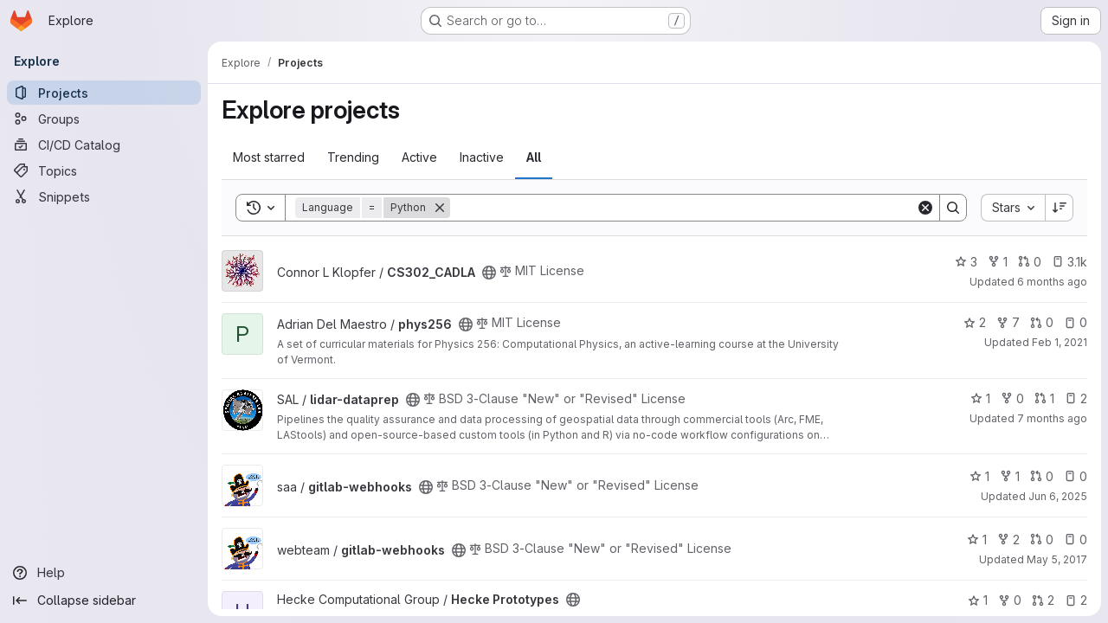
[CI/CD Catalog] (104, 144)
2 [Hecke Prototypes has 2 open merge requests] (1043, 600)
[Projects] (104, 92)
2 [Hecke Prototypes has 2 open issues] (1076, 600)
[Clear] (925, 207)
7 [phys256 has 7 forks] (1008, 322)
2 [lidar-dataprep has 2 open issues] (1076, 398)
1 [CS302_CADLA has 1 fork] (998, 261)
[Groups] (104, 118)
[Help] (104, 573)
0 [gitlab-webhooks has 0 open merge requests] (1041, 476)
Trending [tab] (353, 157)
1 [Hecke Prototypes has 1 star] (978, 600)
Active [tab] (419, 157)
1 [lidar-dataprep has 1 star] (980, 398)
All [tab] (533, 157)
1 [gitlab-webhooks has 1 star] (979, 476)
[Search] (683, 207)
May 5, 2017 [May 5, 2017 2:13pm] (1057, 559)
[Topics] (104, 170)
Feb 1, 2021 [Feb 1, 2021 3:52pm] (1059, 342)
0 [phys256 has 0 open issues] (1075, 322)
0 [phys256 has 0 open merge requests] (1041, 322)
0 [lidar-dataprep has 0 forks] (1012, 398)
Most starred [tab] (269, 157)
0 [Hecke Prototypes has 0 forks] (1009, 600)
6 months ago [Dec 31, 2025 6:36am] (1052, 281)
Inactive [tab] (482, 157)
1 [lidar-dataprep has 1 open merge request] (1044, 398)
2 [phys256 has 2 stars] (974, 322)
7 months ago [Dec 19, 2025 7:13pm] (1052, 418)
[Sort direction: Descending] (1059, 208)
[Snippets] (104, 196)
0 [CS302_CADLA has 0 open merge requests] (1029, 261)
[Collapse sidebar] (104, 600)
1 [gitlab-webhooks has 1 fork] (1010, 476)
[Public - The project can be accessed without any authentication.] (489, 272)
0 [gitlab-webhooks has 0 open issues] (1075, 476)
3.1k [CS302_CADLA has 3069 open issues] (1069, 261)
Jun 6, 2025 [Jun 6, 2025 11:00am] (1057, 496)
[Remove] (439, 207)
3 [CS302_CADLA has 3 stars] (966, 261)
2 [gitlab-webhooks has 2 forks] (1008, 539)
